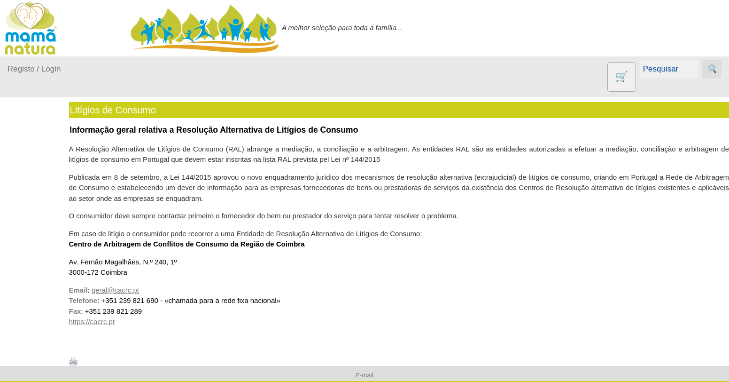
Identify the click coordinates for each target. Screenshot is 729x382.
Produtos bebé (31, 171)
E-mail (364, 375)
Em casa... (35, 212)
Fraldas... (33, 231)
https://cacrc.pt (117, 322)
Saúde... (32, 285)
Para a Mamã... (43, 267)
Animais (42, 351)
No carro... (35, 249)
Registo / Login (34, 68)
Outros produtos (33, 309)
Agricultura (47, 336)
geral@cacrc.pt (140, 290)
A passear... (37, 195)
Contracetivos (51, 366)
